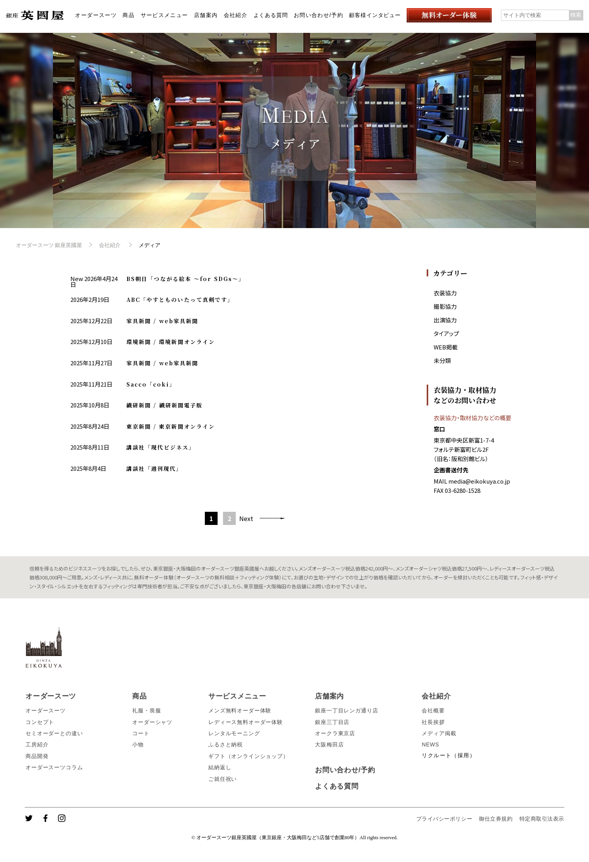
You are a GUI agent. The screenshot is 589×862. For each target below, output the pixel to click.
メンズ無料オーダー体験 (239, 710)
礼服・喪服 (146, 710)
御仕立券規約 (495, 819)
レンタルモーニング (234, 733)
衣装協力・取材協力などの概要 (472, 418)
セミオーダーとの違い (54, 733)
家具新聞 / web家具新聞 (162, 321)
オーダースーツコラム (54, 767)
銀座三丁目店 (332, 722)
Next (246, 518)
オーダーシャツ (152, 722)
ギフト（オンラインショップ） (248, 756)
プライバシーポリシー (444, 819)
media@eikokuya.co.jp (479, 481)
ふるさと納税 (225, 744)
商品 (128, 15)
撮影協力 (445, 306)
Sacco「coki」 (150, 384)
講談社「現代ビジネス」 (160, 447)
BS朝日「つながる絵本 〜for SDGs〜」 (185, 279)
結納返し (219, 767)
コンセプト (40, 722)
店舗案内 (206, 15)
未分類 (442, 360)
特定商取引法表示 (541, 819)
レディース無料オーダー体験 (245, 722)
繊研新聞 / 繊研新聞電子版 (164, 405)
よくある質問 (271, 15)
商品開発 (37, 756)
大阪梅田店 (329, 744)
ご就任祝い (222, 779)
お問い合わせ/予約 (318, 15)
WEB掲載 (446, 347)
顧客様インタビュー (375, 15)
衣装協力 (445, 293)
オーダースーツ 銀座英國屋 (49, 245)
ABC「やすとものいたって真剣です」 (180, 299)
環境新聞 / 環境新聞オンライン (170, 342)
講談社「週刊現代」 (154, 468)
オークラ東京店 (335, 733)
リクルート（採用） (448, 755)
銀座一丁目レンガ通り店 (346, 710)
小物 (138, 744)
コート (141, 733)
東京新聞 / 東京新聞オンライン (170, 426)
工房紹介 (37, 744)
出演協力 (445, 320)
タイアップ (446, 333)
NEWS (430, 744)
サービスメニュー (164, 15)
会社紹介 (236, 15)
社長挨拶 (433, 722)
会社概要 (433, 710)
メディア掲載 (439, 733)
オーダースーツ (96, 15)
